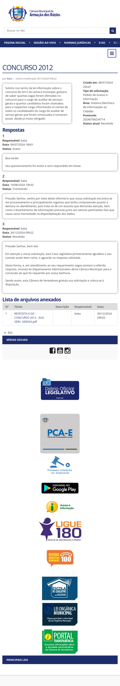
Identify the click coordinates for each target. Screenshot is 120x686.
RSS (10, 333)
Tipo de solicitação (95, 91)
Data (5, 144)
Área (86, 103)
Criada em (90, 82)
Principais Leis (17, 660)
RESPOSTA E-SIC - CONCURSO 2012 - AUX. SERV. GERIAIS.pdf (29, 318)
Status (6, 149)
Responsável (10, 140)
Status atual (91, 123)
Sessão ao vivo (45, 43)
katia (24, 140)
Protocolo (89, 115)
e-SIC (102, 43)
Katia (10, 78)
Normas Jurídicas (77, 43)
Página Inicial (14, 43)
